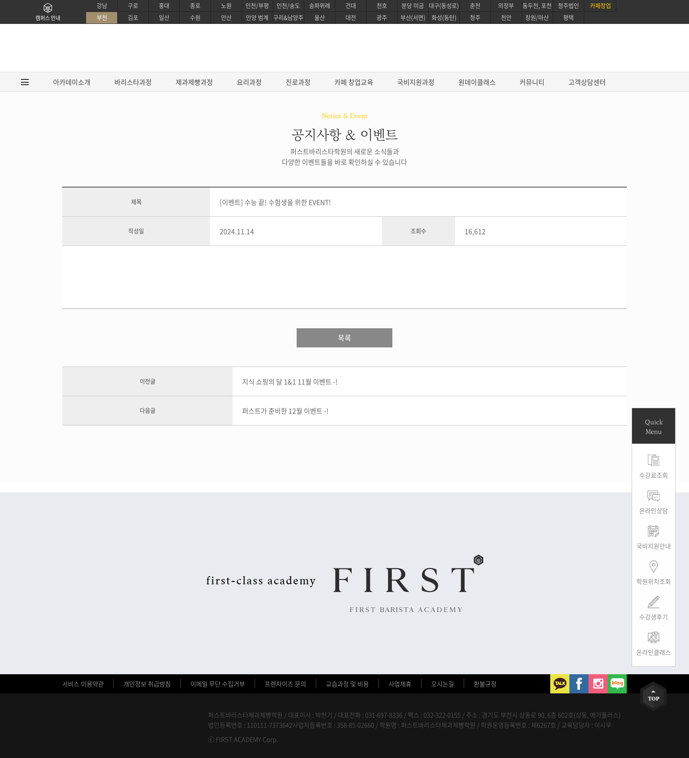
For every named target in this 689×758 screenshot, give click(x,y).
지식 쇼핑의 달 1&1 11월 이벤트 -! (290, 381)
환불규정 (485, 683)
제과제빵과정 (194, 82)
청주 (475, 17)
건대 (350, 5)
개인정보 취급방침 (147, 683)
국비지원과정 (415, 82)
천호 (382, 5)
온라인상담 (653, 510)
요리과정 (249, 82)
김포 (133, 17)
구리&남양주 (288, 17)
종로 (195, 5)
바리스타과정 (133, 82)
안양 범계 (257, 17)
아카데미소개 (71, 82)
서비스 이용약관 (83, 683)
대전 (350, 17)
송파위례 (319, 5)
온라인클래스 (653, 652)
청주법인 (568, 5)
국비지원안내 (653, 545)
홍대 (164, 5)
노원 (226, 5)
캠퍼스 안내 (47, 18)
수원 (195, 17)
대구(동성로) (444, 5)
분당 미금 (412, 5)
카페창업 (600, 5)
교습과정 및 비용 (347, 683)
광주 (382, 17)
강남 (102, 5)
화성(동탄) (444, 17)
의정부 (506, 5)
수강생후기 (653, 616)
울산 (319, 17)
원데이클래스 (477, 82)
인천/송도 (288, 5)
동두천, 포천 (537, 5)
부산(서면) (412, 17)
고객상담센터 (587, 82)
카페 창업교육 (353, 82)
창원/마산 (537, 17)
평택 (568, 17)
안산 (226, 17)
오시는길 (442, 683)
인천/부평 (257, 5)
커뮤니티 (532, 82)
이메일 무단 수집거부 (217, 683)
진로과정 (298, 82)
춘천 (475, 5)
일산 (164, 17)
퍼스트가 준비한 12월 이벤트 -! (285, 410)
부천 (102, 17)
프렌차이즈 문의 (285, 683)
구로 (133, 5)
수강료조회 (653, 474)
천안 (506, 17)
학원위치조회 (653, 581)
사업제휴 (400, 683)
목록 (344, 338)
